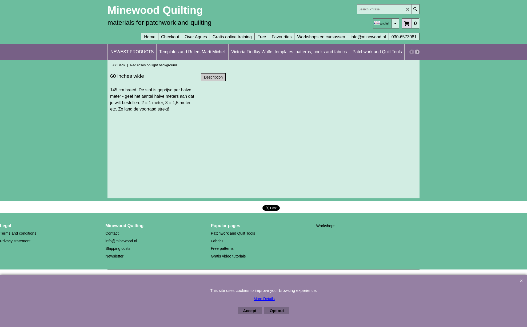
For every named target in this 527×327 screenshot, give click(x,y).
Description (213, 77)
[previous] (411, 52)
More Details (264, 299)
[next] (417, 52)
